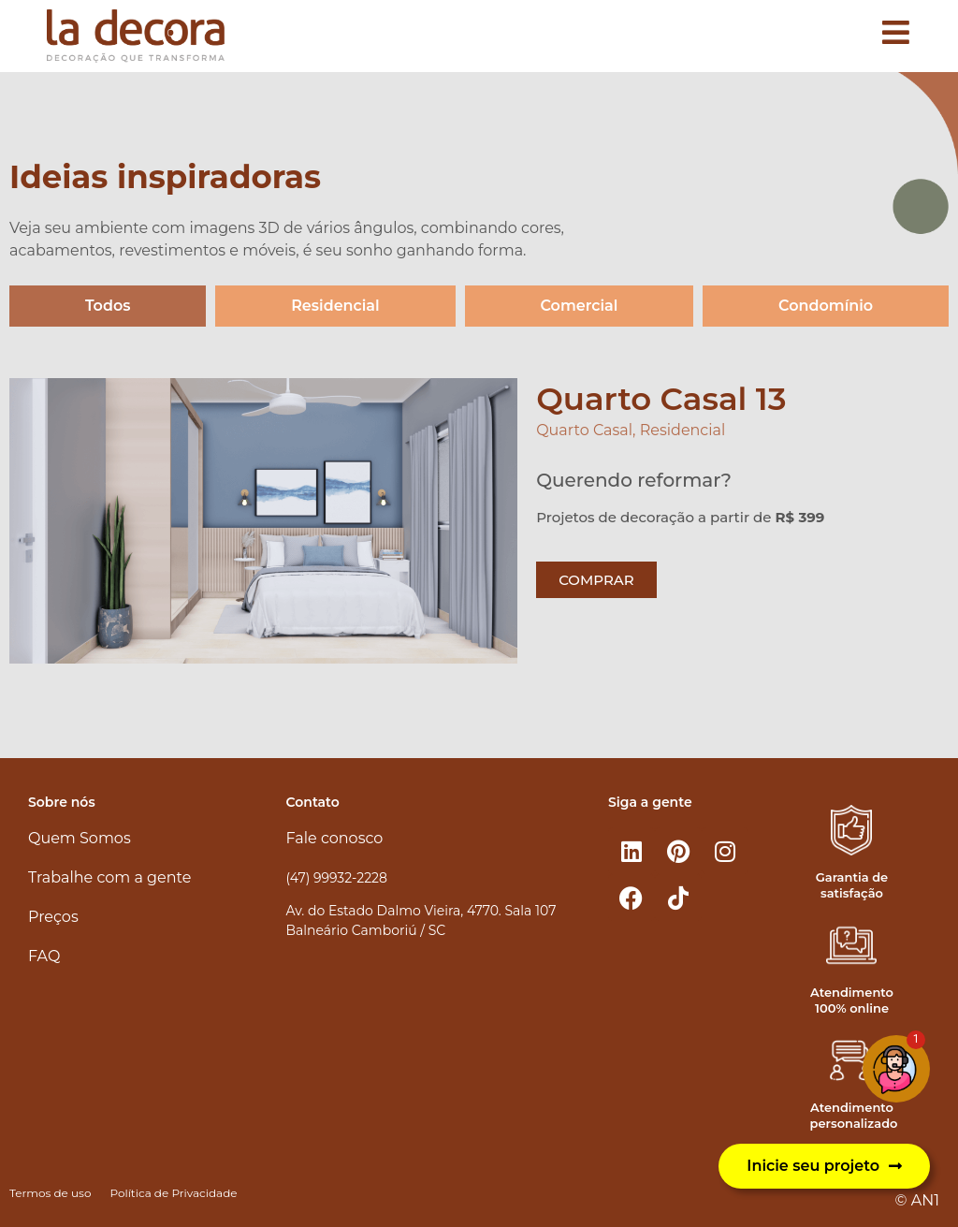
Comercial (578, 305)
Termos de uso (50, 1193)
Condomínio (825, 305)
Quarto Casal (584, 430)
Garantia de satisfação (852, 884)
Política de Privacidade (173, 1193)
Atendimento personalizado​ (853, 1115)
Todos (108, 305)
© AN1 (917, 1200)
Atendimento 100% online (851, 1000)
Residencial (335, 305)
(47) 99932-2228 (336, 877)
